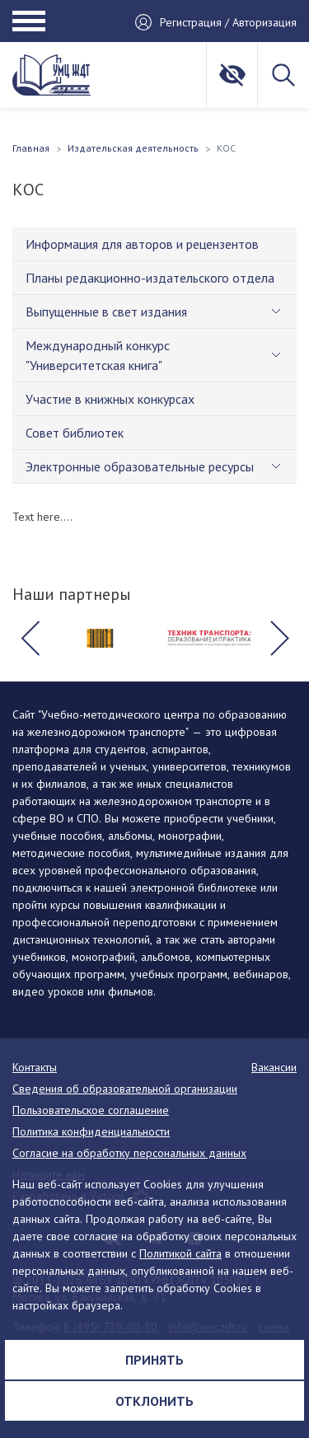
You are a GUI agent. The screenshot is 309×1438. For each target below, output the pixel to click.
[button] (29, 638)
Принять (154, 1359)
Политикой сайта (180, 1253)
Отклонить (154, 1401)
